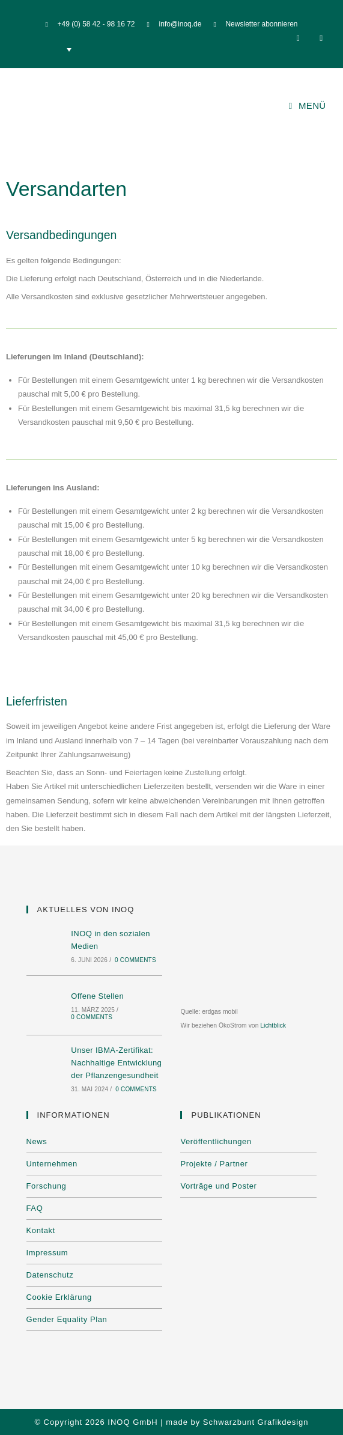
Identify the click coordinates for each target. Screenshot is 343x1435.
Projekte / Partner (213, 1163)
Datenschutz (50, 1274)
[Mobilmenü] (307, 105)
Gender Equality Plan (67, 1319)
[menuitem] (47, 49)
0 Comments (135, 960)
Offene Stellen (97, 996)
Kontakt (40, 1230)
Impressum (47, 1252)
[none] (47, 49)
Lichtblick (273, 1025)
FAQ (34, 1208)
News (36, 1141)
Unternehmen (51, 1163)
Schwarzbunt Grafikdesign (256, 1422)
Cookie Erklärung (59, 1297)
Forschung (46, 1185)
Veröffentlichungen (215, 1141)
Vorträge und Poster (218, 1185)
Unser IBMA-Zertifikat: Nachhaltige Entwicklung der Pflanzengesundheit (116, 1063)
